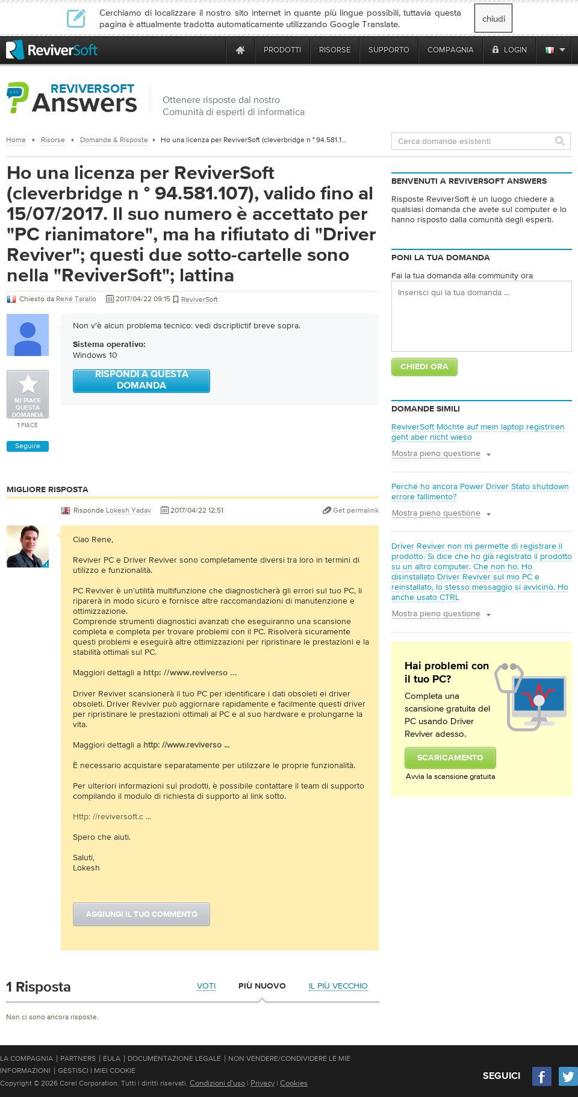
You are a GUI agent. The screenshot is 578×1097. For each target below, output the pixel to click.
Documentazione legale (174, 1058)
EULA (111, 1058)
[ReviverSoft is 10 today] (214, 49)
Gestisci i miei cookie (96, 1070)
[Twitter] (568, 1084)
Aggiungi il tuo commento (141, 915)
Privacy (262, 1082)
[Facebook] (542, 1084)
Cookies (294, 1082)
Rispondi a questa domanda (141, 380)
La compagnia (26, 1058)
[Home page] (240, 49)
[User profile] (28, 561)
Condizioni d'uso (217, 1082)
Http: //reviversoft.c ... (112, 816)
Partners (78, 1058)
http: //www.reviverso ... (186, 744)
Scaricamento (450, 758)
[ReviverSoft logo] (52, 50)
